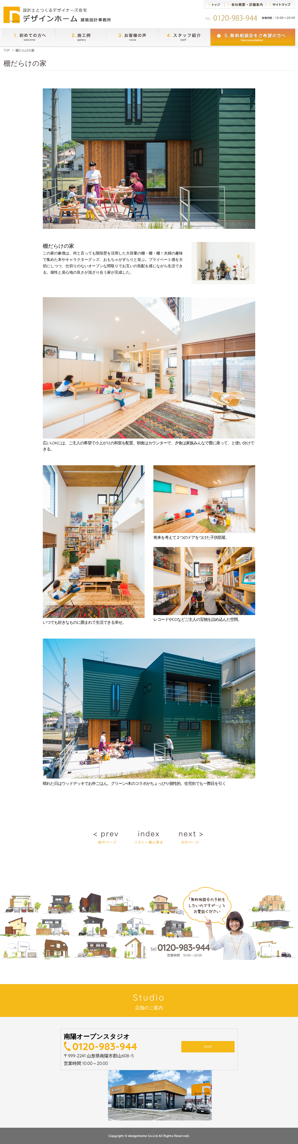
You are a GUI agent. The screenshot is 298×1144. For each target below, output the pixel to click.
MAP (208, 1047)
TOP (6, 50)
